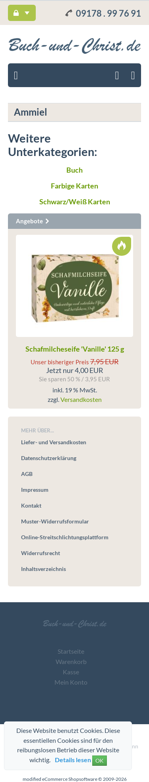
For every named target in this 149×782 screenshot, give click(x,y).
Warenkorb (71, 661)
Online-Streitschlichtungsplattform (64, 537)
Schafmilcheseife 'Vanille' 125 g (74, 348)
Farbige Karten (74, 185)
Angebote (33, 221)
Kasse (71, 671)
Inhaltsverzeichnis (43, 568)
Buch (74, 170)
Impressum (34, 489)
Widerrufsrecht (40, 553)
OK (99, 760)
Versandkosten (81, 399)
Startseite (71, 651)
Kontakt (31, 505)
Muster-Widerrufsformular (55, 521)
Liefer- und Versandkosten (53, 442)
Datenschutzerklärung (48, 458)
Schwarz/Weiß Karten (74, 201)
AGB (27, 473)
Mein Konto (70, 682)
